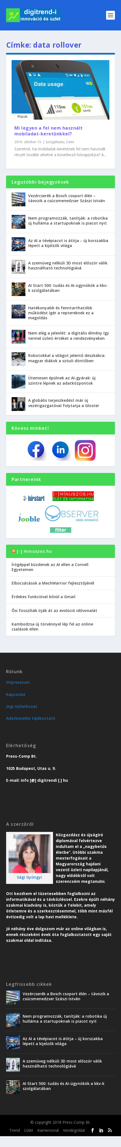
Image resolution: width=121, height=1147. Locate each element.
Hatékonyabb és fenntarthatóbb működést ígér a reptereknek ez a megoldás (61, 312)
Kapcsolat (15, 694)
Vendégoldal (74, 1130)
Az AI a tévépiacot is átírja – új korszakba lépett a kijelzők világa (68, 243)
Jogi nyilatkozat (21, 706)
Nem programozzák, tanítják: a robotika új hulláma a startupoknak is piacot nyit (68, 220)
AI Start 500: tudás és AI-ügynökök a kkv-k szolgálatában (68, 288)
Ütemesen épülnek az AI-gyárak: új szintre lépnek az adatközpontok (62, 380)
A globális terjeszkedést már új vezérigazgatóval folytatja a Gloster (63, 403)
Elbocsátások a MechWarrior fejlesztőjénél (53, 583)
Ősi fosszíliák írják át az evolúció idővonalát (54, 610)
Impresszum (18, 682)
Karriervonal (48, 1130)
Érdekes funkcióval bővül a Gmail (43, 596)
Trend (14, 1130)
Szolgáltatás (55, 142)
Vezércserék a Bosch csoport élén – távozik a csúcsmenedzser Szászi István (66, 198)
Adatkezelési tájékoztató (30, 718)
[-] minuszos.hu (34, 551)
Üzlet (70, 142)
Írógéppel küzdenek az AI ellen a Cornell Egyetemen (50, 567)
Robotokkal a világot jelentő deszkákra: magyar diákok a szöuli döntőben (67, 358)
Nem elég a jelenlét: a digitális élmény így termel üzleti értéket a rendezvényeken (68, 335)
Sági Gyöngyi (29, 877)
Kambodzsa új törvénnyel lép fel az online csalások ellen (52, 626)
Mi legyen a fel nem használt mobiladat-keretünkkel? (48, 131)
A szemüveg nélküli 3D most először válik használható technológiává (67, 265)
